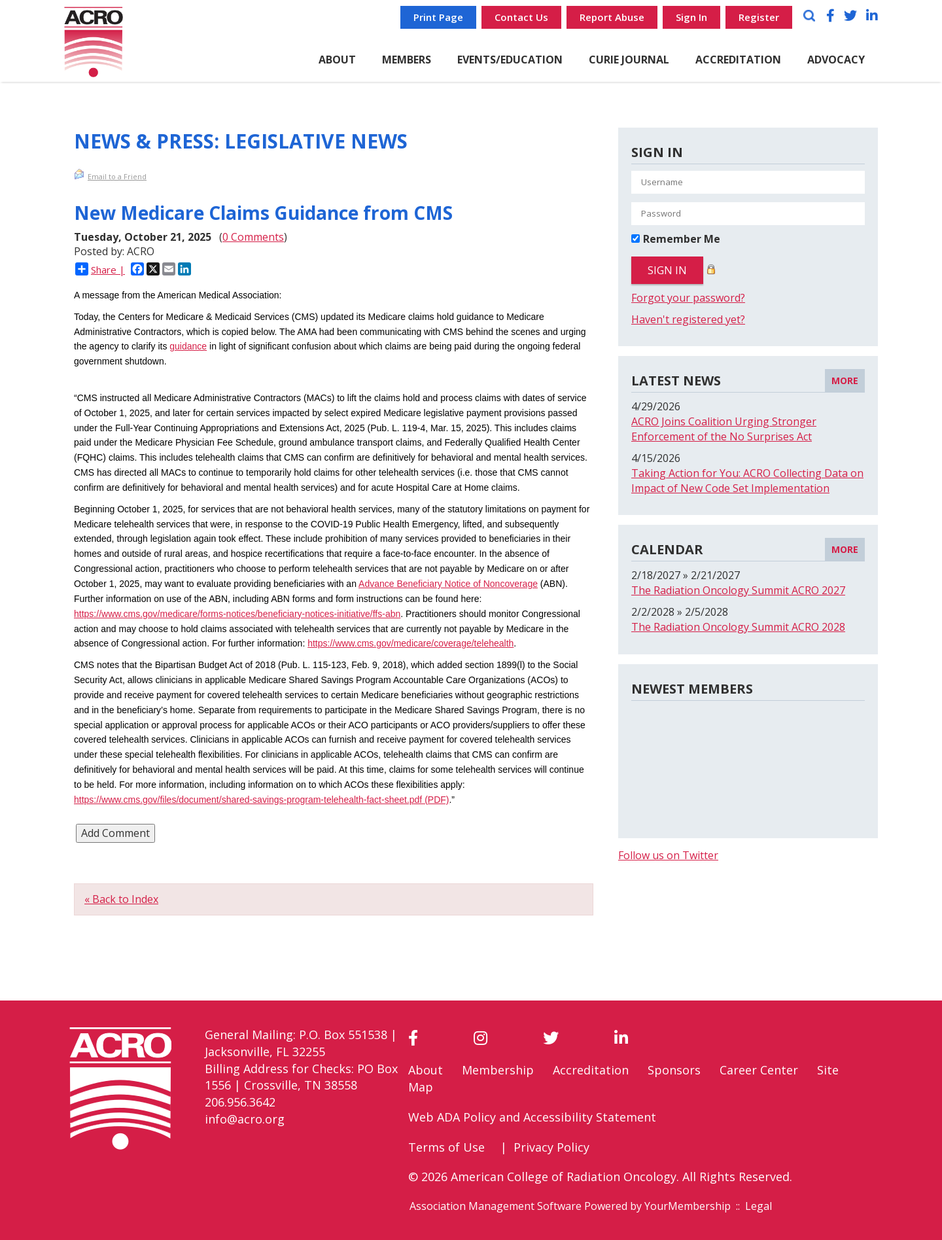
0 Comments (253, 237)
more (844, 380)
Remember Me (681, 239)
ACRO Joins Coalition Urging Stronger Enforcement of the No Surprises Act (723, 429)
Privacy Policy (551, 1147)
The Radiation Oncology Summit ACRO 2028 (738, 627)
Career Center (759, 1070)
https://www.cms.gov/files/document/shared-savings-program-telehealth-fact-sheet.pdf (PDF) (261, 799)
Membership (498, 1070)
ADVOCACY (836, 59)
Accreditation (591, 1070)
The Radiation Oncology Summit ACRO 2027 (738, 590)
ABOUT (337, 59)
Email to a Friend (110, 175)
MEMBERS (406, 59)
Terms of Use (446, 1147)
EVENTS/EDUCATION (510, 59)
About (425, 1070)
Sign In (691, 17)
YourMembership (687, 1206)
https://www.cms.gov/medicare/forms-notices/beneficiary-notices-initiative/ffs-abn (237, 614)
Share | (100, 269)
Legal (758, 1206)
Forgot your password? (688, 298)
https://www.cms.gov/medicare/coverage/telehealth (410, 643)
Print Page (438, 17)
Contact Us (521, 17)
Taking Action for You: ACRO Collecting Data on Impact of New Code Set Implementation (747, 480)
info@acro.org (245, 1119)
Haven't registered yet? (688, 319)
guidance (188, 346)
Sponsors (674, 1070)
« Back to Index (121, 899)
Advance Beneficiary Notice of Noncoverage (448, 583)
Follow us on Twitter (668, 855)
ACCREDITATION (738, 59)
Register (759, 17)
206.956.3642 (240, 1102)
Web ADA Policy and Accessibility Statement (532, 1117)
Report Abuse (612, 17)
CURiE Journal (629, 59)
